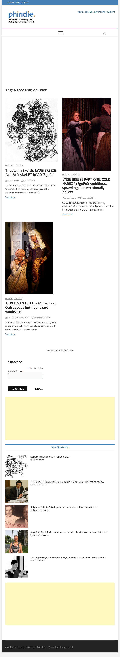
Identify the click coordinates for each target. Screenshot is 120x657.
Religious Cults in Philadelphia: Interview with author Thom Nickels (63, 507)
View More (10, 197)
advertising (99, 11)
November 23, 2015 (41, 317)
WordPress (42, 647)
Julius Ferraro (69, 198)
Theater (19, 165)
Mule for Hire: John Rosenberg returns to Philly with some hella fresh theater (69, 532)
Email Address (16, 371)
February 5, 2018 (86, 198)
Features (9, 165)
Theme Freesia (30, 647)
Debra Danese (38, 560)
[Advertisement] (60, 59)
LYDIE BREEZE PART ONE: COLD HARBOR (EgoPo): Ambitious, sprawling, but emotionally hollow (86, 185)
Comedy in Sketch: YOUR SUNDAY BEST (50, 456)
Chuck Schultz (12, 180)
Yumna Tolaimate (39, 485)
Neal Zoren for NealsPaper (17, 317)
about (81, 11)
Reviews (66, 174)
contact (89, 11)
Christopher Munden (41, 510)
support (111, 11)
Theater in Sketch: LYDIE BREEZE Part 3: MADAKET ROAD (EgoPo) (30, 172)
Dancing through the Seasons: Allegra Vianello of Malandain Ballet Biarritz (68, 557)
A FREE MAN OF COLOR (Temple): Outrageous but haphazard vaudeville (30, 307)
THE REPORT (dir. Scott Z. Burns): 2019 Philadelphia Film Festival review (67, 481)
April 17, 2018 (28, 180)
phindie (9, 647)
